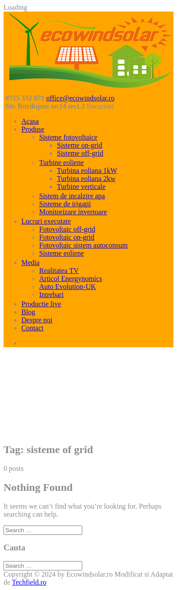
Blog (28, 312)
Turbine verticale (81, 186)
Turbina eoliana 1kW (87, 170)
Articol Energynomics (70, 278)
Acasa (30, 121)
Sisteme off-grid (80, 153)
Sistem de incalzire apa (72, 196)
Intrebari (51, 294)
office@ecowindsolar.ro (80, 98)
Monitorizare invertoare (73, 212)
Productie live (41, 304)
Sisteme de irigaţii (65, 204)
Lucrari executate (46, 221)
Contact (32, 328)
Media (30, 262)
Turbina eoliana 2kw (86, 178)
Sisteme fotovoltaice (68, 137)
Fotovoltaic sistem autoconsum (83, 245)
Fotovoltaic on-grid (66, 237)
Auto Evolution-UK (67, 286)
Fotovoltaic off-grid (67, 229)
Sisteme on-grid (79, 145)
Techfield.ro (29, 582)
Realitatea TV (59, 270)
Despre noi (36, 320)
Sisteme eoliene (61, 253)
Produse (32, 129)
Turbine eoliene (61, 162)
